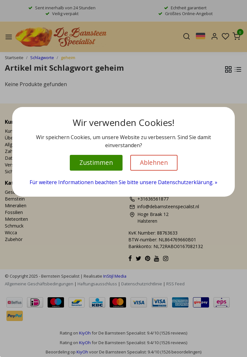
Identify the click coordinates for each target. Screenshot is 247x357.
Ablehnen (154, 162)
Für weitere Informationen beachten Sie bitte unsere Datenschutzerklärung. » (123, 182)
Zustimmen (96, 162)
